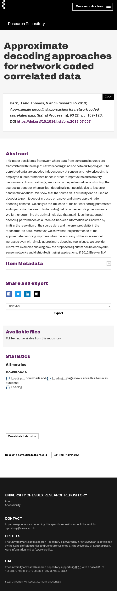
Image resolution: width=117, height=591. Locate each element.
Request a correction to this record (26, 455)
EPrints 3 (83, 542)
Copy (107, 95)
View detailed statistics (22, 436)
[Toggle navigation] (92, 7)
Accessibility (12, 505)
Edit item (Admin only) (66, 455)
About (9, 501)
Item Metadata (24, 263)
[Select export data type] (58, 306)
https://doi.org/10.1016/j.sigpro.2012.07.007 (54, 121)
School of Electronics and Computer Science (40, 545)
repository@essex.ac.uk (20, 528)
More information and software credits (28, 549)
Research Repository (26, 24)
